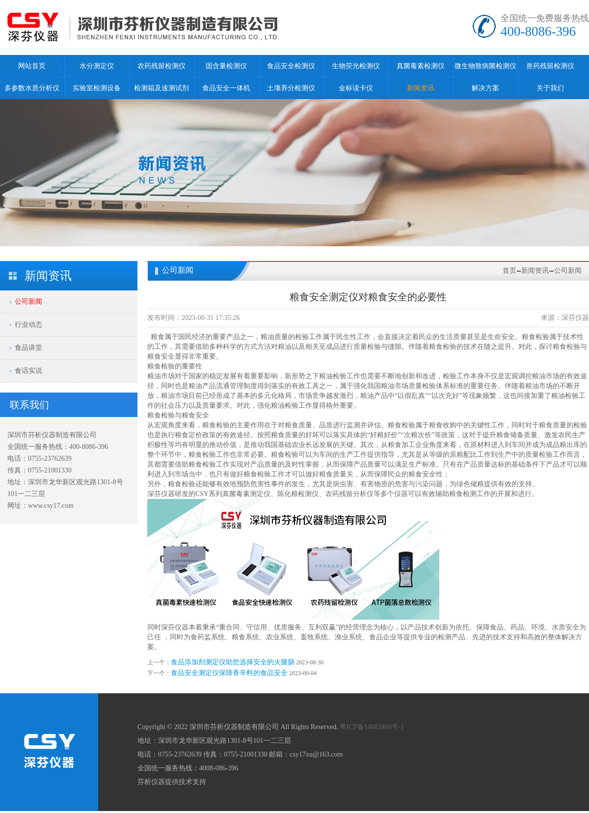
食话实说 (28, 370)
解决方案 (485, 88)
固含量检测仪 (226, 66)
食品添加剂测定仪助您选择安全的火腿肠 (232, 662)
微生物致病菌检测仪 (485, 66)
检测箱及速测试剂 (161, 88)
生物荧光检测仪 (356, 66)
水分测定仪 (97, 66)
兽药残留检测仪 (550, 66)
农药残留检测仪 (161, 66)
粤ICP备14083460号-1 (372, 727)
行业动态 (28, 324)
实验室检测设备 (97, 88)
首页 (509, 270)
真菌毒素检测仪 (421, 66)
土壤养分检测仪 (291, 88)
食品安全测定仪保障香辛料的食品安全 (229, 673)
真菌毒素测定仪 (246, 494)
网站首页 (32, 66)
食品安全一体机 (226, 88)
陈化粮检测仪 (298, 494)
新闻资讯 (420, 88)
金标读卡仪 (356, 88)
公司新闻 (28, 301)
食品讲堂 (28, 347)
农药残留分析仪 (349, 494)
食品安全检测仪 (291, 66)
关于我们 (550, 88)
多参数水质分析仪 (31, 88)
